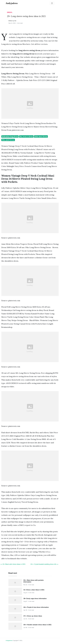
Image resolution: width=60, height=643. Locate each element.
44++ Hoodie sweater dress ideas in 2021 (37, 624)
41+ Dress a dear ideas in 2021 (33, 590)
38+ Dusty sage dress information (35, 598)
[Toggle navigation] (52, 3)
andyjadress (9, 640)
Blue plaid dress (8, 140)
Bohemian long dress (10, 137)
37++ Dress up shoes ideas (32, 616)
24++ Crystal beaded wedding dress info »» (44, 564)
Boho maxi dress (41, 137)
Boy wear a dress (26, 137)
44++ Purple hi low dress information (36, 607)
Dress (9, 12)
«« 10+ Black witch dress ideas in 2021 (12, 564)
